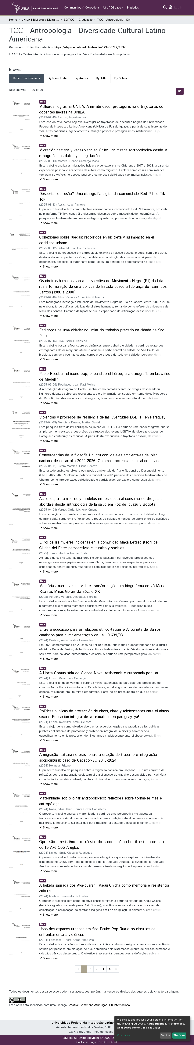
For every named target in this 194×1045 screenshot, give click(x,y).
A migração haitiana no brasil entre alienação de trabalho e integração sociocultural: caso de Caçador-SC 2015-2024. (98, 757)
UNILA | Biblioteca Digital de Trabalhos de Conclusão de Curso (40, 20)
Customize (123, 1035)
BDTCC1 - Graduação (78, 20)
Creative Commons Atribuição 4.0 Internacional (99, 1005)
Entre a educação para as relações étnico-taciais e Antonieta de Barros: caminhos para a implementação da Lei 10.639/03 (100, 632)
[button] (170, 7)
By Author (81, 78)
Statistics (132, 7)
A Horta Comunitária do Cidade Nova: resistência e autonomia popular (98, 673)
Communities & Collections (82, 7)
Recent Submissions (26, 78)
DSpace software (74, 1038)
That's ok (179, 1035)
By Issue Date (57, 78)
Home (13, 20)
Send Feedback (108, 1042)
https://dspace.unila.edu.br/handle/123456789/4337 (90, 47)
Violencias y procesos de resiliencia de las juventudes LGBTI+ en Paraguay (102, 417)
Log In (178, 7)
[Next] (116, 969)
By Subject (121, 78)
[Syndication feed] (180, 91)
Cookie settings (86, 1042)
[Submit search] (165, 7)
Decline (165, 1035)
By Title (101, 78)
